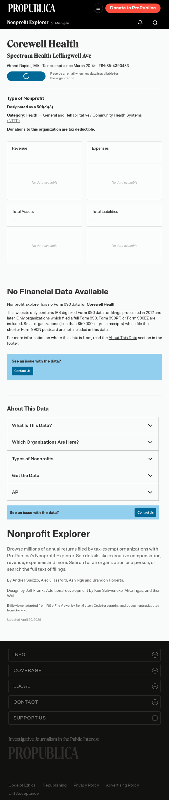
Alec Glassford (54, 580)
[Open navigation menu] (98, 8)
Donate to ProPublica (133, 8)
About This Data (123, 337)
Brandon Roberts (108, 580)
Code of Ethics (22, 785)
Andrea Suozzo (26, 580)
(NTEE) (13, 120)
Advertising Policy (122, 785)
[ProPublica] (31, 8)
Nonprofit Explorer (28, 22)
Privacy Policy (86, 785)
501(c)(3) (45, 107)
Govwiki (20, 610)
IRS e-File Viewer (58, 606)
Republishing (55, 785)
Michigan (62, 23)
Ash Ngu (76, 580)
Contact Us (22, 371)
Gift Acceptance (23, 793)
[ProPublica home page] (43, 753)
